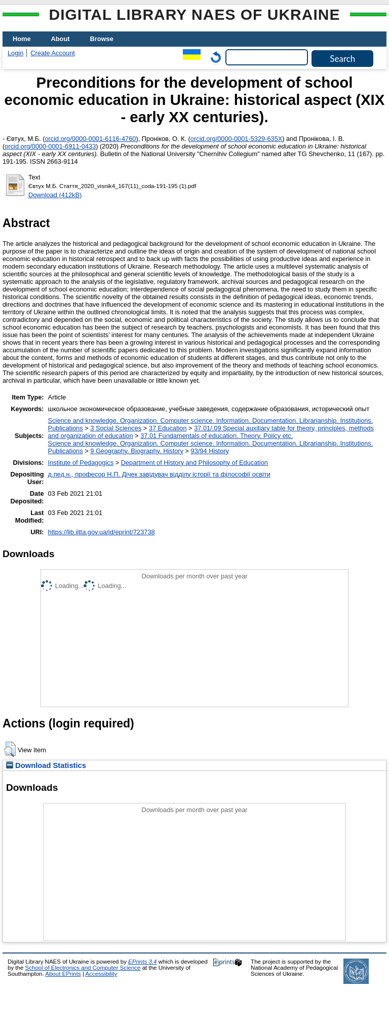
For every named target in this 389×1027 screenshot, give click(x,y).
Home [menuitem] (22, 39)
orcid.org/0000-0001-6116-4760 (90, 138)
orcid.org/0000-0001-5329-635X (236, 138)
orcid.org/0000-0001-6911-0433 (50, 146)
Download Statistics (46, 765)
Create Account (52, 53)
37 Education (168, 428)
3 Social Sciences (115, 428)
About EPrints (63, 974)
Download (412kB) (55, 195)
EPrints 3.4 (142, 962)
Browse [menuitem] (101, 39)
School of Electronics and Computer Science (83, 968)
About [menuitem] (60, 39)
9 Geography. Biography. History (136, 451)
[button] (10, 749)
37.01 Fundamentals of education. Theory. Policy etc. (216, 435)
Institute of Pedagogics (80, 462)
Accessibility (101, 974)
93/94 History (210, 451)
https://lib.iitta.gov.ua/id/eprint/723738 (101, 532)
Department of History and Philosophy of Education (194, 462)
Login (15, 53)
